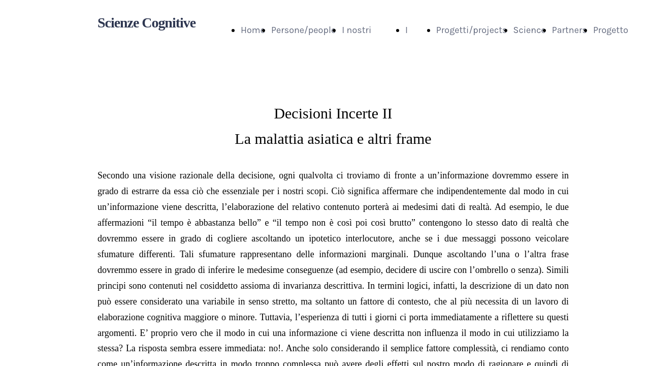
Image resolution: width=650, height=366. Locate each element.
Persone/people (303, 30)
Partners (569, 30)
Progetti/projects (471, 30)
